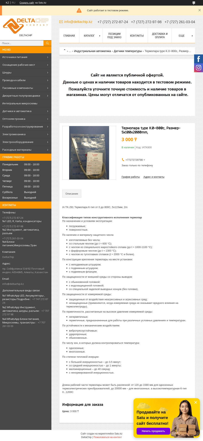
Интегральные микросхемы (19, 103)
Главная (69, 35)
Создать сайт (27, 2)
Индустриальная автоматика (92, 51)
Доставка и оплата (160, 35)
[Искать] (47, 43)
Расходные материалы (16, 149)
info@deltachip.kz (13, 284)
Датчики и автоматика (16, 111)
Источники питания (14, 57)
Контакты (137, 35)
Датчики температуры (128, 51)
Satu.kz (118, 433)
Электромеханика (13, 134)
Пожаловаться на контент (107, 437)
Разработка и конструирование (22, 126)
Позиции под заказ (114, 35)
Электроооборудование (17, 142)
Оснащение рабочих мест (18, 65)
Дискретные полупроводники (21, 95)
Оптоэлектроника (13, 119)
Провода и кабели (13, 80)
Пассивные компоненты (17, 88)
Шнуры (6, 72)
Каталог (89, 35)
